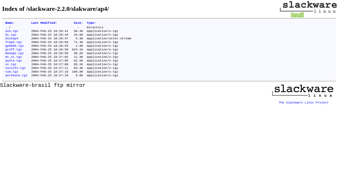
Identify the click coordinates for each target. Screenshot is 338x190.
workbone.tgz (16, 83)
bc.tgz (10, 37)
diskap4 (11, 41)
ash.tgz (11, 32)
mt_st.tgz (13, 62)
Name (10, 23)
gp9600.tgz (14, 49)
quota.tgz (13, 66)
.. (7, 28)
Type (91, 23)
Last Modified (44, 23)
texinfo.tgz (15, 75)
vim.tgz (11, 79)
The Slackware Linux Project (303, 108)
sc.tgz (10, 70)
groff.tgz (13, 53)
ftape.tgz (13, 45)
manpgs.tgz (14, 58)
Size (78, 23)
